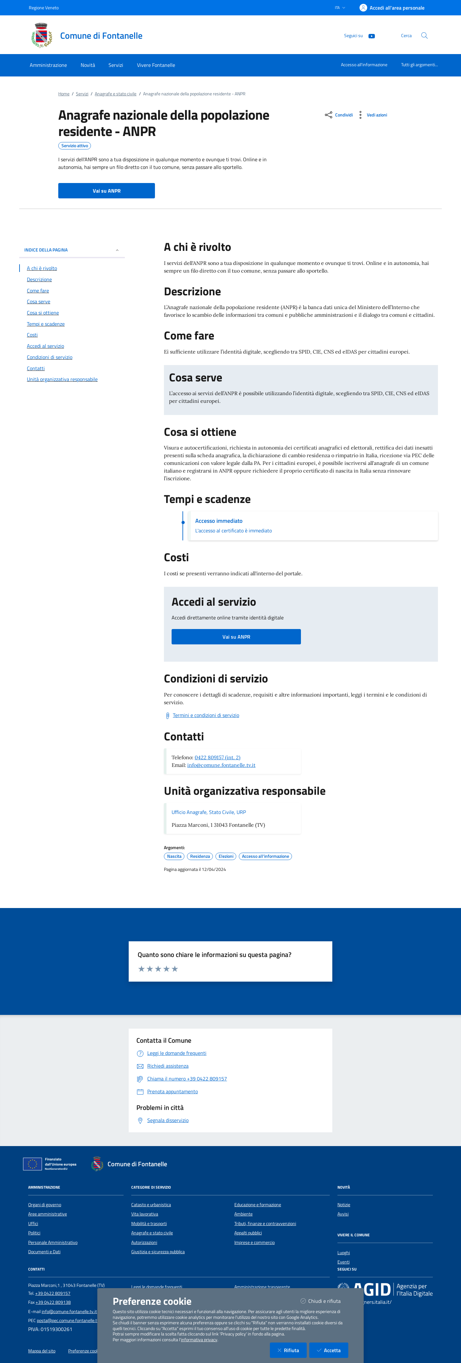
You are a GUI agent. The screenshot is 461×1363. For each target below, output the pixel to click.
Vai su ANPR (236, 637)
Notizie (343, 1204)
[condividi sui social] (338, 115)
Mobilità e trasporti (149, 1223)
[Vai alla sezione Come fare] (72, 290)
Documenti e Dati (44, 1251)
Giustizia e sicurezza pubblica (158, 1251)
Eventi (343, 1261)
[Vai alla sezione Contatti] (72, 368)
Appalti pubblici (248, 1232)
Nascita (174, 856)
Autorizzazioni (144, 1242)
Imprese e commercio (254, 1242)
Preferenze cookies (86, 1350)
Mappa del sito (41, 1350)
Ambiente (243, 1213)
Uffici (33, 1223)
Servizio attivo (74, 145)
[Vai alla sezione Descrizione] (72, 279)
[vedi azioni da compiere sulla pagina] (371, 115)
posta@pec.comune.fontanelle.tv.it (70, 1320)
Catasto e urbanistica (151, 1204)
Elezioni (226, 856)
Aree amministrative (47, 1213)
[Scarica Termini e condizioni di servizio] (201, 715)
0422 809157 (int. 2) (217, 757)
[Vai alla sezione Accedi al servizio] (72, 346)
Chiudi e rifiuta (324, 1301)
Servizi (82, 93)
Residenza (200, 856)
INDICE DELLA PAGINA (72, 249)
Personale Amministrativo (52, 1242)
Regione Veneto (44, 7)
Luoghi (343, 1252)
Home (63, 93)
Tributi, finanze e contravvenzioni (265, 1223)
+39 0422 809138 (53, 1302)
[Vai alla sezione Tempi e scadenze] (72, 324)
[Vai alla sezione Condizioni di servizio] (72, 357)
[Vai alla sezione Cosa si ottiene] (72, 312)
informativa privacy (199, 1339)
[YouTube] (369, 35)
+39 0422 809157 (52, 1293)
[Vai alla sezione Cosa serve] (72, 301)
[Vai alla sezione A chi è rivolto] (72, 268)
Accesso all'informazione (364, 64)
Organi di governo (44, 1204)
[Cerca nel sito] (424, 35)
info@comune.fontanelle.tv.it (221, 765)
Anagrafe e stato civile (115, 93)
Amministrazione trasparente (262, 1286)
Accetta (332, 1350)
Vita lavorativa (144, 1213)
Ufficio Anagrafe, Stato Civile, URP (209, 812)
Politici (34, 1232)
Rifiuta (292, 1350)
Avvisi (343, 1213)
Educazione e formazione (257, 1204)
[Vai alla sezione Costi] (72, 335)
